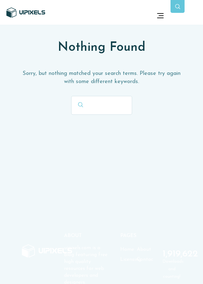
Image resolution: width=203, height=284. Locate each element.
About (144, 249)
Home (127, 249)
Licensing (128, 259)
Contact (145, 259)
